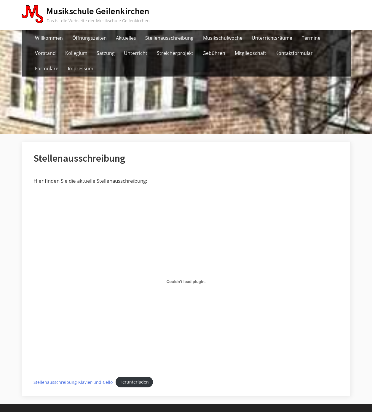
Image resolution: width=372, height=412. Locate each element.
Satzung (106, 53)
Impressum (80, 68)
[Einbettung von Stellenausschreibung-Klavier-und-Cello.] (186, 282)
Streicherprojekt (175, 53)
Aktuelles (126, 38)
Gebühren (213, 53)
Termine (311, 38)
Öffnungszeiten (89, 38)
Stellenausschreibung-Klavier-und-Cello (73, 382)
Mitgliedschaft (250, 53)
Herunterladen (134, 382)
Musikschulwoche (222, 38)
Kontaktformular (294, 53)
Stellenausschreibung (169, 38)
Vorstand (45, 53)
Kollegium (76, 53)
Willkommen (49, 38)
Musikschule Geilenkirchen (98, 11)
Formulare (46, 68)
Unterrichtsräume (272, 38)
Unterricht (135, 53)
